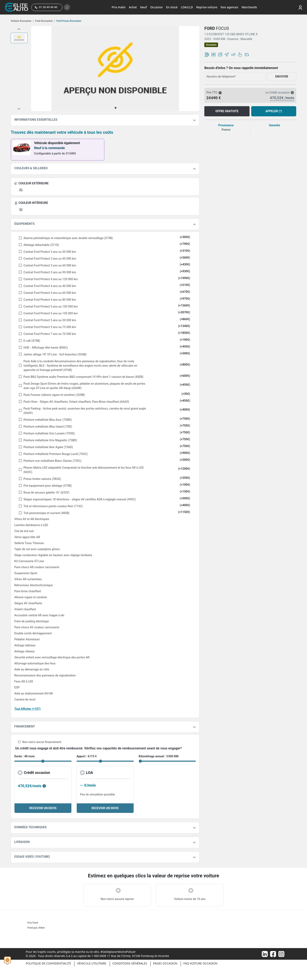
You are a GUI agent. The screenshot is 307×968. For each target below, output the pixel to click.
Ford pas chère (36, 927)
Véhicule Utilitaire (91, 963)
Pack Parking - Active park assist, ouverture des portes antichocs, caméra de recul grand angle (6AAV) (84, 411)
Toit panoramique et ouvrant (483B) (46, 513)
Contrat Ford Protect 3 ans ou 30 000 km (49, 251)
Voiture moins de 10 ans (189, 899)
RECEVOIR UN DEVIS (43, 808)
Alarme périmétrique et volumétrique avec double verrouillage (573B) (68, 238)
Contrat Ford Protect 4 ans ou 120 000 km (50, 279)
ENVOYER (281, 76)
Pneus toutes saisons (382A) (42, 478)
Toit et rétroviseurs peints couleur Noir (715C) (53, 506)
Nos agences (229, 7)
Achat (133, 7)
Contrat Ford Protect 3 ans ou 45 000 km (49, 258)
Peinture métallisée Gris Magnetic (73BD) (50, 440)
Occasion (156, 7)
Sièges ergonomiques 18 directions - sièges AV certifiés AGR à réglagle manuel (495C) (79, 499)
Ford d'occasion (45, 20)
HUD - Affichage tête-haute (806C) (45, 347)
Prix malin (118, 7)
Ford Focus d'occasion (68, 20)
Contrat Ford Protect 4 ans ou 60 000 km (49, 292)
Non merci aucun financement (41, 742)
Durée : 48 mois (24, 756)
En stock (172, 7)
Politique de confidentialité (48, 963)
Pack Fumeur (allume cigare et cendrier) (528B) (54, 394)
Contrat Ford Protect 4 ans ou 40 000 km (49, 286)
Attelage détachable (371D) (41, 245)
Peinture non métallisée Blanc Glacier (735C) (52, 460)
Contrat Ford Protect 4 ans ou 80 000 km (49, 299)
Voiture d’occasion (22, 20)
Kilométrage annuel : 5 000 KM (159, 756)
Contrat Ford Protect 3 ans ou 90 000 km (49, 272)
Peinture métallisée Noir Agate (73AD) (48, 447)
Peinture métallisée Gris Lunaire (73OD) (49, 433)
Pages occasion (165, 963)
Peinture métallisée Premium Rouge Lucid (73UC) (55, 454)
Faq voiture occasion (200, 963)
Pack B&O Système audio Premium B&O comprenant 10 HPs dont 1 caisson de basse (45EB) (83, 376)
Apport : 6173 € (87, 756)
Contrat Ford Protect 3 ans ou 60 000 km (49, 265)
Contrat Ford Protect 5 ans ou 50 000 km (49, 320)
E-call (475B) (31, 340)
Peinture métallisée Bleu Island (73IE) (47, 426)
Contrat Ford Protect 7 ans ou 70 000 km (49, 334)
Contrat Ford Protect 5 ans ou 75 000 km (49, 327)
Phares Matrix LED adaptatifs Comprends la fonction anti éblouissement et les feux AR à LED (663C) (83, 470)
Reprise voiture (206, 7)
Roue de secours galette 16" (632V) (46, 492)
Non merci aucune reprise (117, 899)
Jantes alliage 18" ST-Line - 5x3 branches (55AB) (54, 354)
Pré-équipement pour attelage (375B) (47, 485)
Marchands (249, 7)
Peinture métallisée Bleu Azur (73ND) (47, 419)
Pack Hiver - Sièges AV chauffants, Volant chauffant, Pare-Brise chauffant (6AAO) (76, 401)
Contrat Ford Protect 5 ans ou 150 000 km (50, 313)
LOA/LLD (187, 7)
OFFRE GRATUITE (227, 111)
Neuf (143, 7)
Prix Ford (32, 922)
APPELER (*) (274, 111)
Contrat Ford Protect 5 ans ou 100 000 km (50, 306)
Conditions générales (129, 963)
